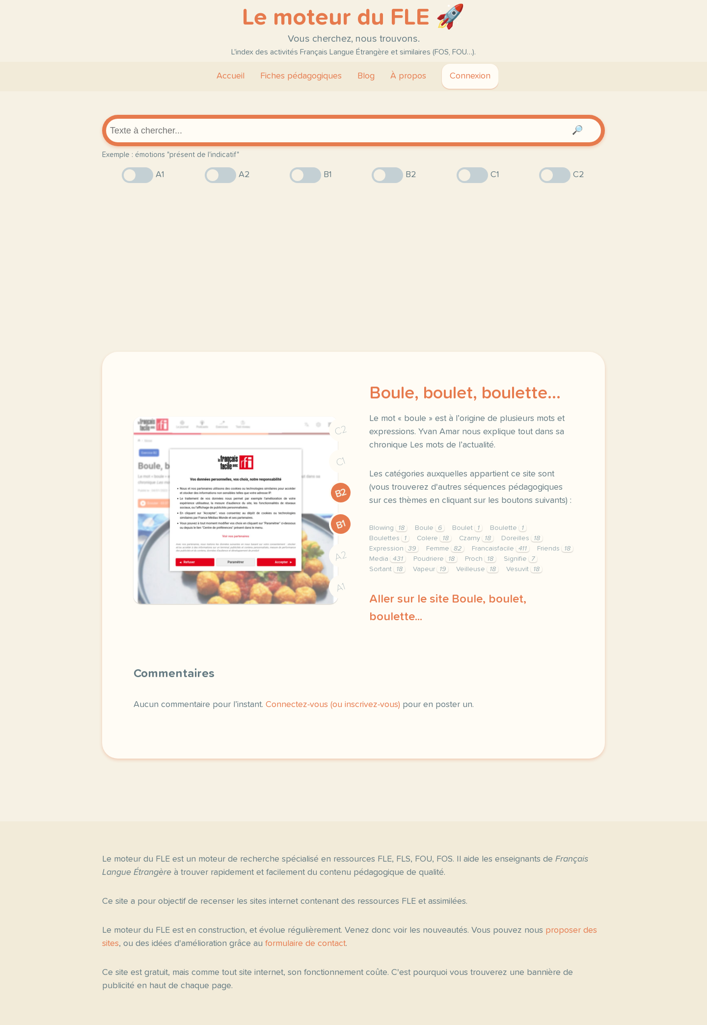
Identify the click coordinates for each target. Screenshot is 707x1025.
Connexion (470, 76)
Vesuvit (524, 569)
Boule (429, 528)
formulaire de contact (305, 943)
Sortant (387, 569)
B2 (341, 493)
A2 (340, 556)
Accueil (231, 76)
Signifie (520, 558)
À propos (408, 76)
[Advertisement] (353, 267)
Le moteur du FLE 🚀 (353, 17)
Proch (480, 558)
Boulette (508, 528)
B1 (341, 524)
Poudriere (435, 558)
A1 (341, 587)
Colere (434, 538)
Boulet (467, 528)
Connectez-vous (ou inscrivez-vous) (333, 704)
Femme (445, 548)
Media (387, 558)
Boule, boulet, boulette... (465, 393)
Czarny (476, 538)
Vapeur (430, 569)
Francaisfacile (500, 548)
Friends (555, 548)
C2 (340, 430)
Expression (393, 548)
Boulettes (389, 538)
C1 (341, 462)
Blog (366, 76)
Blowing (388, 528)
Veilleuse (477, 569)
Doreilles (522, 538)
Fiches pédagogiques (301, 76)
